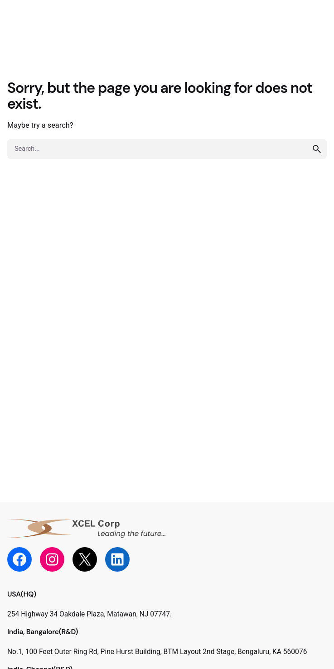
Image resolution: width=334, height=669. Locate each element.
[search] (317, 149)
